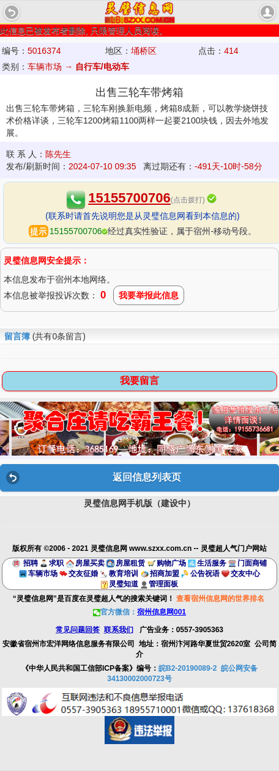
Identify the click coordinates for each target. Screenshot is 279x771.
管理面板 (163, 584)
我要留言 (139, 380)
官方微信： (139, 612)
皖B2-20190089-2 (187, 668)
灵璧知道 (123, 584)
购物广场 (171, 563)
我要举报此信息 (149, 295)
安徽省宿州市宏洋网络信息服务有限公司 (68, 644)
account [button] (267, 12)
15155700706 (129, 197)
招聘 (30, 563)
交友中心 (245, 573)
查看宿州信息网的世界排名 (220, 598)
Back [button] (11, 12)
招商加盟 (164, 573)
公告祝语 (205, 573)
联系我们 (118, 629)
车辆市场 (43, 573)
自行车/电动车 (102, 67)
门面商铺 (252, 563)
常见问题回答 (78, 629)
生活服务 (211, 563)
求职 (56, 563)
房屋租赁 (130, 563)
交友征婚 (83, 573)
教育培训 (123, 573)
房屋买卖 (90, 563)
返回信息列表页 (147, 477)
